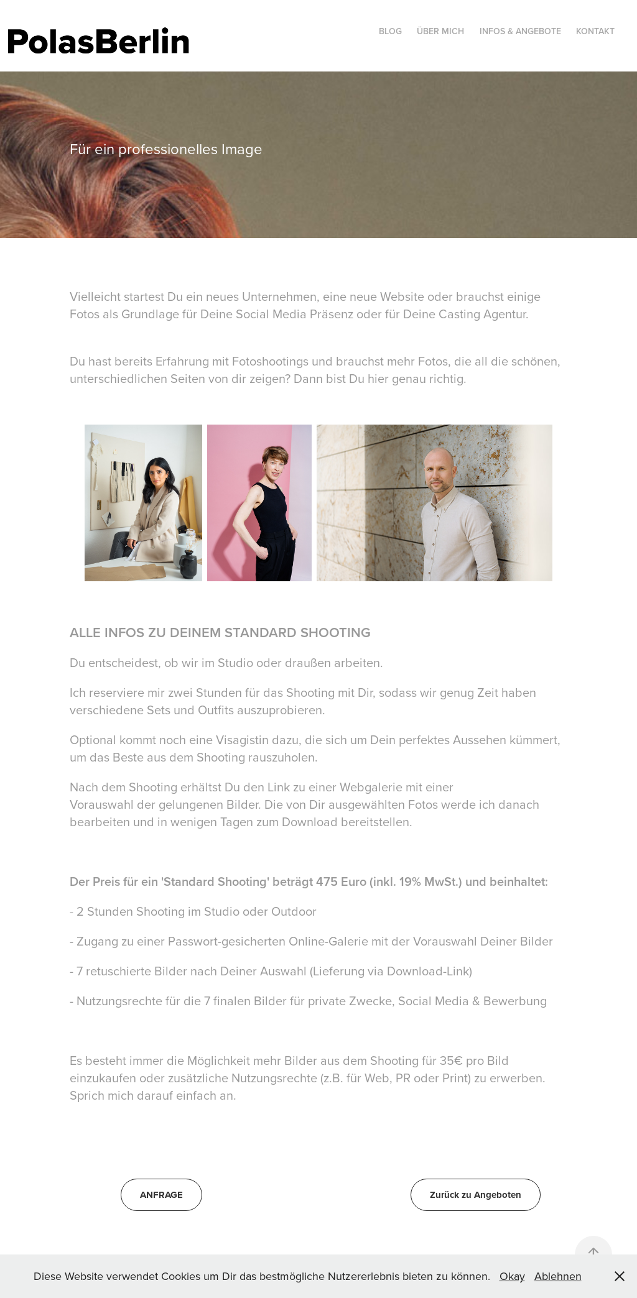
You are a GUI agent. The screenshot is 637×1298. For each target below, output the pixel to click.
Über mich (440, 31)
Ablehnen (558, 1276)
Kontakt (595, 31)
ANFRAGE (161, 1195)
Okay (512, 1276)
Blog (390, 31)
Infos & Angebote (520, 31)
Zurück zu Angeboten (475, 1195)
